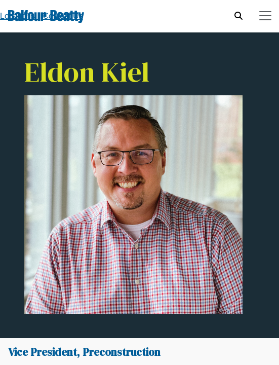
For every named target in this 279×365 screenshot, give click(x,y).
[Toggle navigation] (265, 15)
